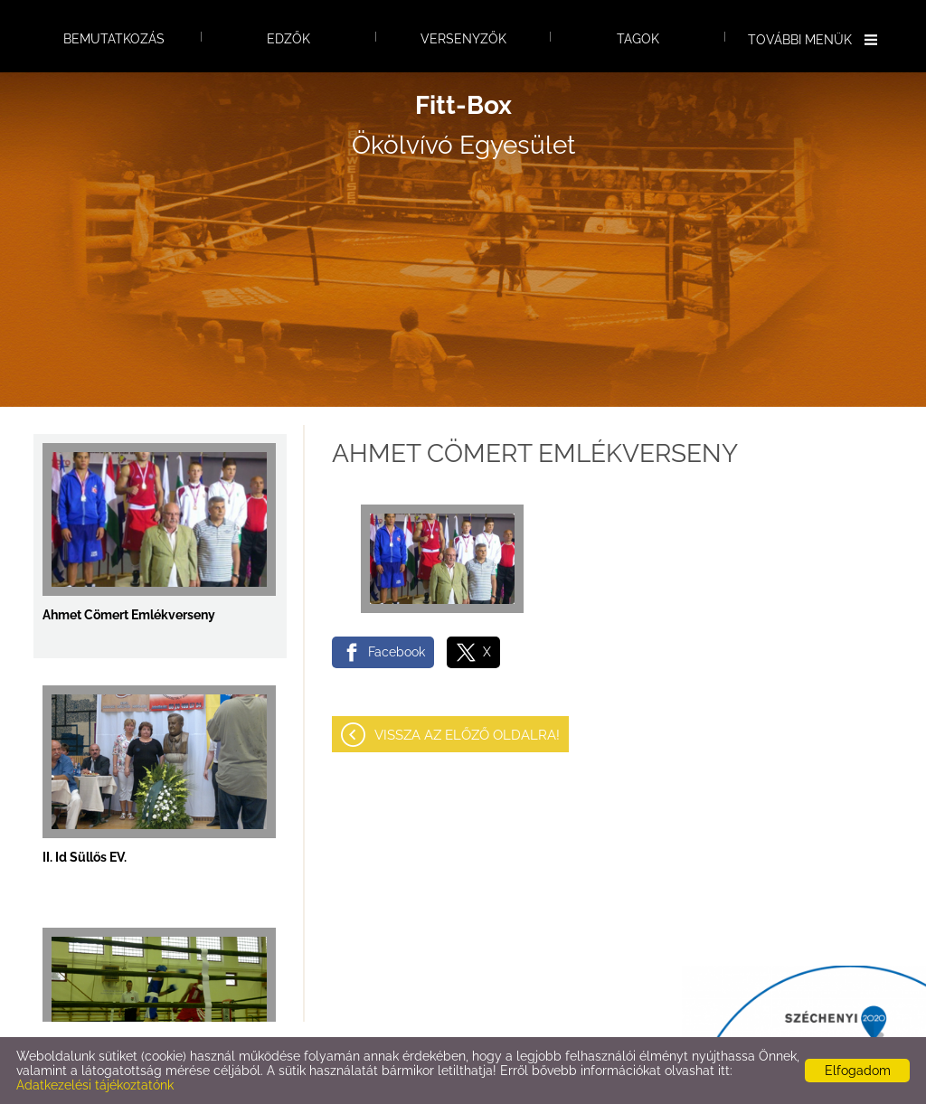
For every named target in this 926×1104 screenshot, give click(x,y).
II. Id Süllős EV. (85, 857)
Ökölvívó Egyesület (463, 125)
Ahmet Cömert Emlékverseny (129, 615)
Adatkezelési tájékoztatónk (95, 1085)
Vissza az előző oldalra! (467, 735)
